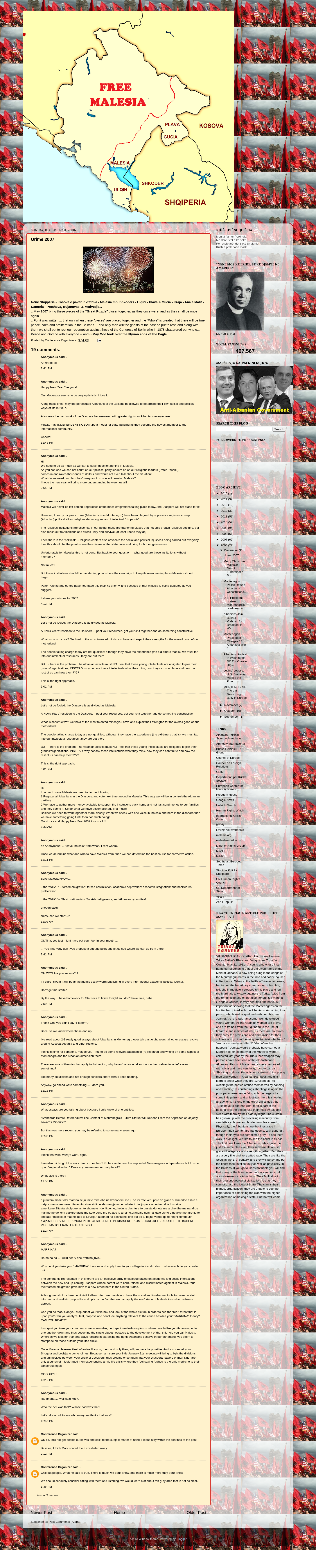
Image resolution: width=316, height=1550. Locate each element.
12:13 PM (47, 1090)
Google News (225, 800)
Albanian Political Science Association (229, 736)
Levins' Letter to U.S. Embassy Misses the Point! (235, 676)
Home (119, 1512)
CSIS (219, 771)
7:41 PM (46, 954)
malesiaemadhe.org (229, 840)
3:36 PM (46, 1486)
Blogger (181, 1539)
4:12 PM (46, 603)
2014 (224, 499)
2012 (224, 510)
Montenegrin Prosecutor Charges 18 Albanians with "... (235, 641)
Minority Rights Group (230, 845)
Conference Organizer (56, 1434)
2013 (224, 504)
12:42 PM (47, 1379)
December (231, 550)
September (232, 716)
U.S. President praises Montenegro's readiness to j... (235, 603)
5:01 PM (46, 686)
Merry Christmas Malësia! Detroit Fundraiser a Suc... (234, 568)
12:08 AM (47, 921)
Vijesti (220, 896)
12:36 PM (47, 1136)
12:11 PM (47, 859)
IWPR (220, 824)
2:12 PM (46, 1453)
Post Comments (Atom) (64, 1521)
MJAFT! (221, 851)
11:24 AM (47, 1230)
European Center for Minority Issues (229, 787)
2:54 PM (46, 488)
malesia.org (224, 835)
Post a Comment (47, 1495)
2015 (224, 493)
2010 (224, 522)
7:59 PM (46, 1004)
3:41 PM (46, 368)
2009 (224, 528)
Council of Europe (228, 757)
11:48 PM (47, 442)
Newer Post (41, 1512)
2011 (224, 516)
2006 (224, 545)
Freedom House (226, 794)
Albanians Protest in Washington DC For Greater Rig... (235, 660)
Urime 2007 (231, 555)
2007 (224, 539)
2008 (224, 533)
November (231, 705)
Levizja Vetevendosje (230, 829)
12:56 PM (47, 1421)
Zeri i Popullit (224, 902)
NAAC (220, 856)
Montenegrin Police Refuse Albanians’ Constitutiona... (235, 587)
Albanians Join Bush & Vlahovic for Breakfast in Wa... (233, 621)
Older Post (196, 1512)
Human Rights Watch (230, 810)
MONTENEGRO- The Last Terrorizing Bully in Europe (235, 692)
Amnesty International (230, 743)
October (230, 710)
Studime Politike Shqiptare (226, 872)
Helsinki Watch (226, 805)
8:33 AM (46, 826)
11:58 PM (47, 1181)
